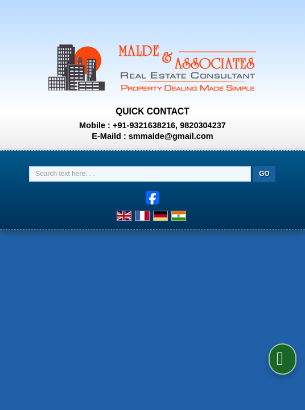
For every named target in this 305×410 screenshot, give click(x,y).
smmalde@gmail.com (171, 136)
